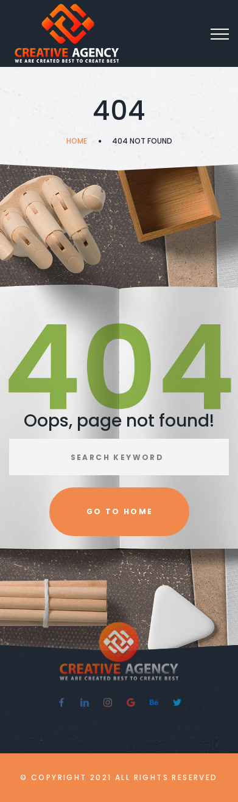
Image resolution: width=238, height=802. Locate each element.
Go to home (119, 511)
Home (76, 141)
